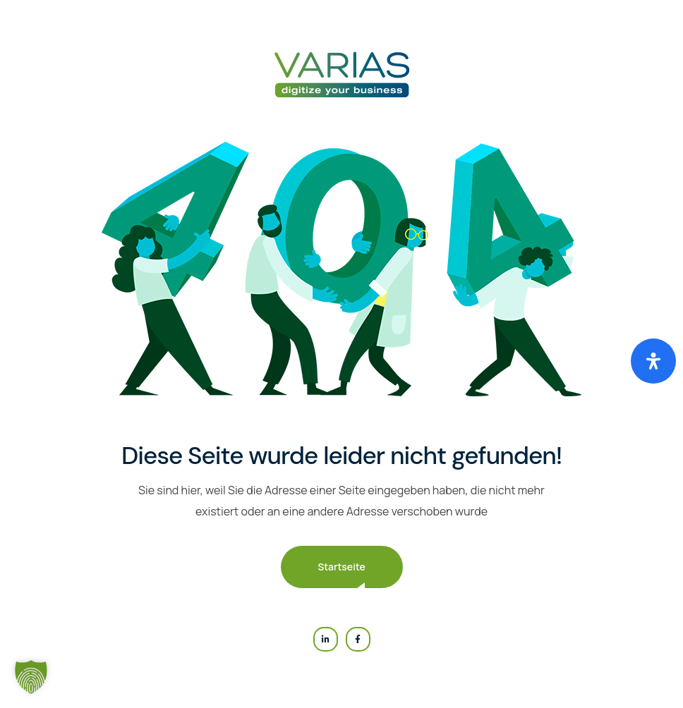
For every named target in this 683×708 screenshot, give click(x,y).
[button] (31, 677)
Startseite (341, 566)
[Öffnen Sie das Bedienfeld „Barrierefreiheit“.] (653, 361)
